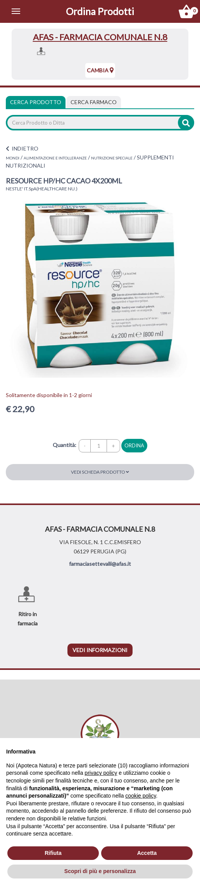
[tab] (93, 102)
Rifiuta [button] (53, 853)
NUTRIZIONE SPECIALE (112, 158)
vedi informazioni (100, 650)
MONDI (12, 158)
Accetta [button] (147, 853)
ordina (134, 445)
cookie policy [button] (140, 796)
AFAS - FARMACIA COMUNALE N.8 (100, 37)
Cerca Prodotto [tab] (35, 102)
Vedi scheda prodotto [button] (100, 472)
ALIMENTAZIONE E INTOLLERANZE (55, 158)
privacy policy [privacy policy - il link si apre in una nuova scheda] (100, 773)
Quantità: (64, 445)
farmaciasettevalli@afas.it (100, 563)
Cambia (100, 70)
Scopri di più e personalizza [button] (100, 871)
